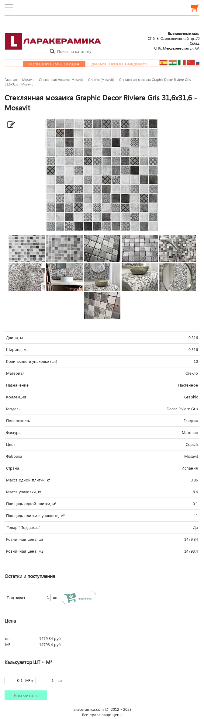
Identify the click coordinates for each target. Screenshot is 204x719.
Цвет (10, 444)
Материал (15, 373)
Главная (11, 79)
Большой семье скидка (62, 64)
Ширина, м (16, 349)
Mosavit (28, 79)
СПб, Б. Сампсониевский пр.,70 (173, 36)
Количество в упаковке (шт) (31, 361)
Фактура (13, 432)
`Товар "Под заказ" (23, 527)
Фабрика (14, 456)
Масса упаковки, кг (23, 492)
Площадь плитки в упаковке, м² (35, 515)
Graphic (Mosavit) (101, 79)
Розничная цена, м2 (24, 551)
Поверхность (18, 420)
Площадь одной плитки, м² (31, 503)
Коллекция (16, 397)
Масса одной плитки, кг (28, 480)
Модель (13, 409)
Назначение (17, 385)
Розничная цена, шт (24, 539)
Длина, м (14, 337)
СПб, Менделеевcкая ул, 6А (176, 45)
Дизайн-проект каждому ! (127, 64)
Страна (12, 468)
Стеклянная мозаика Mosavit (61, 79)
